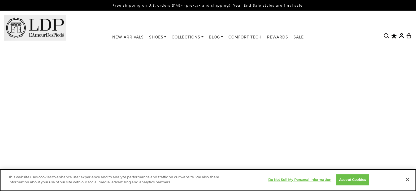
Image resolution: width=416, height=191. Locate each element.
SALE (298, 37)
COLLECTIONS (186, 37)
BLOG (214, 37)
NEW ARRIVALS (128, 37)
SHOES (156, 37)
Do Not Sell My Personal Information (300, 179)
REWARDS (277, 37)
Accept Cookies (352, 179)
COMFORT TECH (245, 37)
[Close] (407, 179)
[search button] (386, 36)
